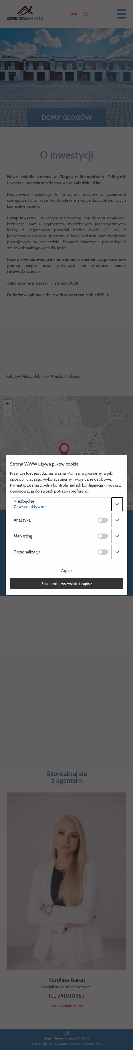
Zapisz (66, 570)
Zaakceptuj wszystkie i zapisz (66, 583)
